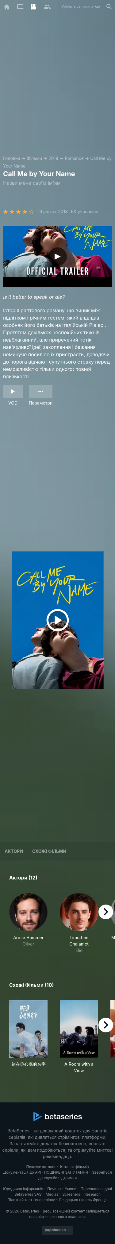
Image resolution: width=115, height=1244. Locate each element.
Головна (11, 158)
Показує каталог (41, 1166)
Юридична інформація (23, 1189)
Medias (52, 1194)
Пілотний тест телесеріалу (31, 1200)
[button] (28, 923)
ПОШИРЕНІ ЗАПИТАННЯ (66, 1172)
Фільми (34, 158)
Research (92, 1194)
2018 (53, 158)
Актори (14, 851)
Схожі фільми (49, 851)
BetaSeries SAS (27, 1194)
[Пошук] (109, 6)
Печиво (54, 1189)
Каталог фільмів (74, 1166)
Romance (74, 158)
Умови (70, 1189)
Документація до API (22, 1172)
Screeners (71, 1194)
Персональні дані (96, 1189)
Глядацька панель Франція (83, 1200)
